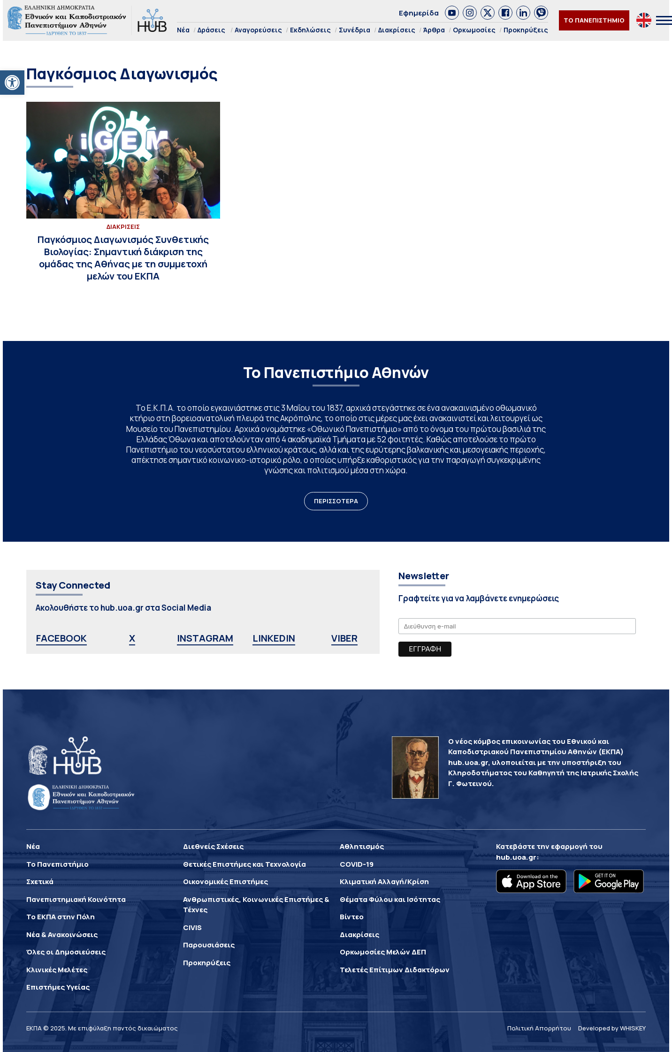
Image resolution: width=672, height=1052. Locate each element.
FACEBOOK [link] (61, 638)
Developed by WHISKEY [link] (612, 1028)
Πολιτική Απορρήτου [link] (539, 1028)
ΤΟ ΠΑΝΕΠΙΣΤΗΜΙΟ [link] (594, 20)
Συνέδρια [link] (354, 29)
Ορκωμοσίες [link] (474, 29)
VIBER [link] (344, 638)
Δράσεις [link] (211, 29)
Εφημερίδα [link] (419, 12)
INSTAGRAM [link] (205, 638)
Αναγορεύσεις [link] (258, 29)
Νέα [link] (183, 29)
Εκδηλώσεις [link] (310, 29)
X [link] (132, 638)
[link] (12, 82)
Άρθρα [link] (434, 29)
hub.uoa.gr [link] (516, 857)
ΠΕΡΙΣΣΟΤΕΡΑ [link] (336, 501)
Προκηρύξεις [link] (526, 29)
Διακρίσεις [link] (396, 29)
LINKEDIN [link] (273, 638)
